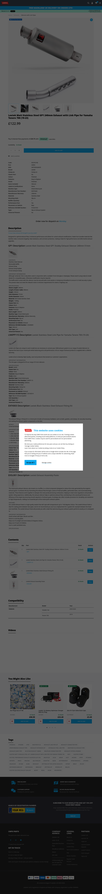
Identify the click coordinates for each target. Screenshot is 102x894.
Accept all (30, 462)
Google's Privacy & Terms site (38, 455)
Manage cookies (46, 462)
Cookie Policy (60, 448)
